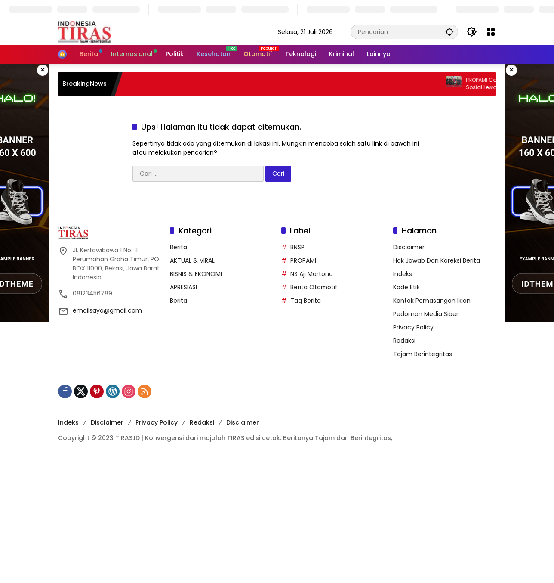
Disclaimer (409, 247)
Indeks (402, 274)
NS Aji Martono (311, 274)
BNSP (297, 247)
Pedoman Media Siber (426, 314)
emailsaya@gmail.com (107, 310)
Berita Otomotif (314, 287)
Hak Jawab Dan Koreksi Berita (436, 260)
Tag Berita (305, 300)
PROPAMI (303, 260)
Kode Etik (406, 287)
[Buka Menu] (491, 32)
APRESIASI (183, 287)
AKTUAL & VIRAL (192, 260)
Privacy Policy (413, 327)
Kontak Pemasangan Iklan (432, 300)
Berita (178, 247)
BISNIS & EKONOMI (196, 274)
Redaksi (404, 340)
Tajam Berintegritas (422, 354)
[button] (449, 32)
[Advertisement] (258, 520)
